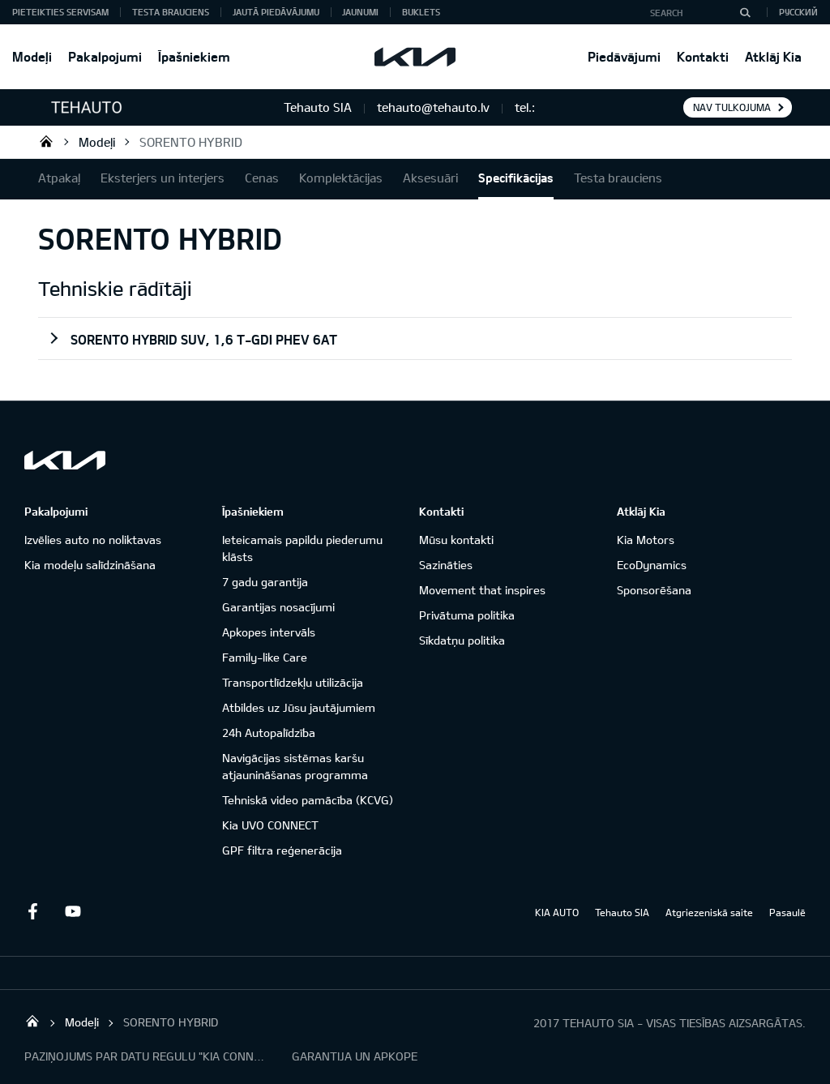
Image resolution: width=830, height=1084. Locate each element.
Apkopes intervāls (268, 632)
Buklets (421, 11)
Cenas (262, 177)
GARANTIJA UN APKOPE (354, 1056)
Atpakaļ (59, 177)
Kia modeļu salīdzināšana (90, 565)
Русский (798, 11)
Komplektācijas (341, 177)
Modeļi (32, 56)
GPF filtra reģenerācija (282, 850)
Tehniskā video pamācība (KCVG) (307, 800)
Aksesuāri (430, 177)
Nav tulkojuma (732, 107)
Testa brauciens (170, 11)
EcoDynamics (652, 565)
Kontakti (703, 56)
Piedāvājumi (624, 56)
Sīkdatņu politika (462, 640)
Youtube (73, 911)
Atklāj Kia (773, 56)
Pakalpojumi (105, 56)
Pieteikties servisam (60, 11)
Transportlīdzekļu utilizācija (292, 682)
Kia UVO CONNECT (270, 825)
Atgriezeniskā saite (709, 912)
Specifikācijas (516, 177)
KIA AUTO (557, 912)
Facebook (32, 911)
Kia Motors (645, 539)
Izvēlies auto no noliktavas (92, 539)
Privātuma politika (467, 615)
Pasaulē (787, 912)
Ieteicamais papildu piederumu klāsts (302, 548)
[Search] (744, 12)
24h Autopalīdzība (268, 732)
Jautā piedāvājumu (276, 11)
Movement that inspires (482, 590)
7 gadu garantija (265, 582)
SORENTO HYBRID (190, 142)
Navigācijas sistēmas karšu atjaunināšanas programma (295, 766)
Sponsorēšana (654, 590)
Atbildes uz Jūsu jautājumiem (298, 707)
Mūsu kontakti (456, 539)
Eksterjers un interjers (163, 177)
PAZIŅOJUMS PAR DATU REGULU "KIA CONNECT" (145, 1056)
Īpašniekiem (194, 56)
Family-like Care (264, 657)
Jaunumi (360, 11)
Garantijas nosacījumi (278, 607)
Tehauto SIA (46, 141)
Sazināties (446, 565)
